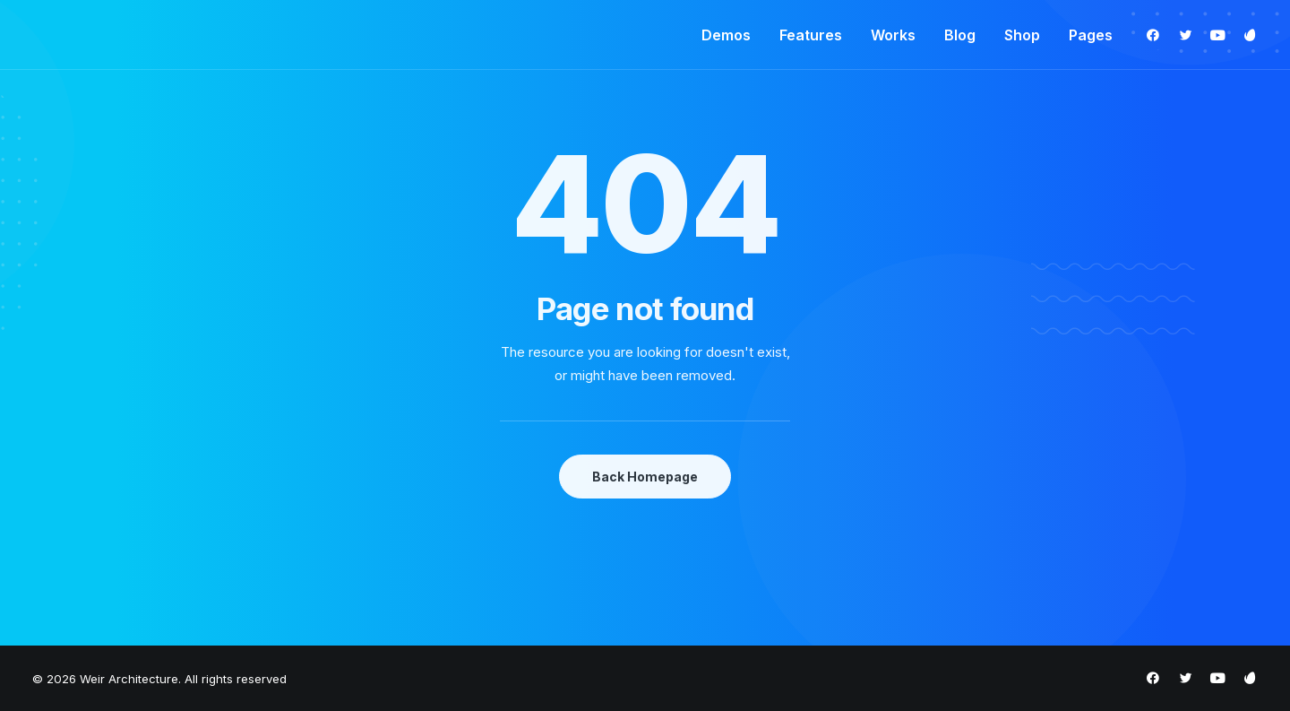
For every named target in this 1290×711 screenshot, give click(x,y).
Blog (960, 35)
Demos (726, 35)
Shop (1022, 35)
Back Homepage (645, 476)
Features (810, 35)
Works (893, 35)
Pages (1091, 35)
